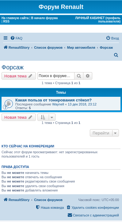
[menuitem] (16, 38)
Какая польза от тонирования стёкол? (53, 100)
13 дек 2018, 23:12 (82, 104)
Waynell (58, 104)
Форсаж (13, 67)
